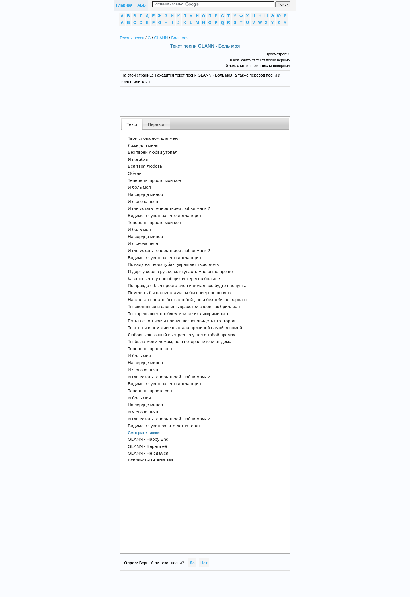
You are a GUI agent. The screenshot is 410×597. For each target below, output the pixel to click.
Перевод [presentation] (156, 124)
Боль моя (179, 38)
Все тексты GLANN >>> (150, 460)
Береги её (157, 446)
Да (192, 563)
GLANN (161, 38)
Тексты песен (132, 38)
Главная (124, 5)
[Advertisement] (209, 101)
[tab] (132, 124)
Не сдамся (157, 453)
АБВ (141, 5)
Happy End (157, 439)
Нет (204, 563)
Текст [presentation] (132, 124)
